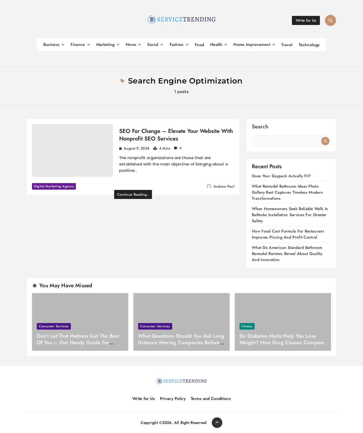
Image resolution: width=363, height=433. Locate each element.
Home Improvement (251, 44)
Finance (78, 44)
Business (51, 44)
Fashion (177, 44)
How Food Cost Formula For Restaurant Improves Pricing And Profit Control (288, 234)
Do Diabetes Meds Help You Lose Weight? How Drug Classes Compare (281, 339)
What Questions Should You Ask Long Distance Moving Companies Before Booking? (181, 342)
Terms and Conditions (211, 398)
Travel (286, 45)
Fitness (247, 326)
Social (152, 44)
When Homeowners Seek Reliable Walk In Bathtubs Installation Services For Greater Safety (290, 215)
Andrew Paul (224, 186)
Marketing (105, 44)
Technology (309, 45)
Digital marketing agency (54, 186)
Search (260, 127)
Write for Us (143, 398)
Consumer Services (54, 326)
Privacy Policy (173, 398)
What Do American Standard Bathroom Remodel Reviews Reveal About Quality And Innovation (287, 254)
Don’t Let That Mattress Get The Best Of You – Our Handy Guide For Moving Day (78, 342)
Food (199, 45)
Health (216, 44)
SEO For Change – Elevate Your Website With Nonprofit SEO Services (176, 134)
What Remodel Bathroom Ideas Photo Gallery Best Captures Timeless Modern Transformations (287, 192)
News (131, 44)
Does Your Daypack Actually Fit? (281, 176)
